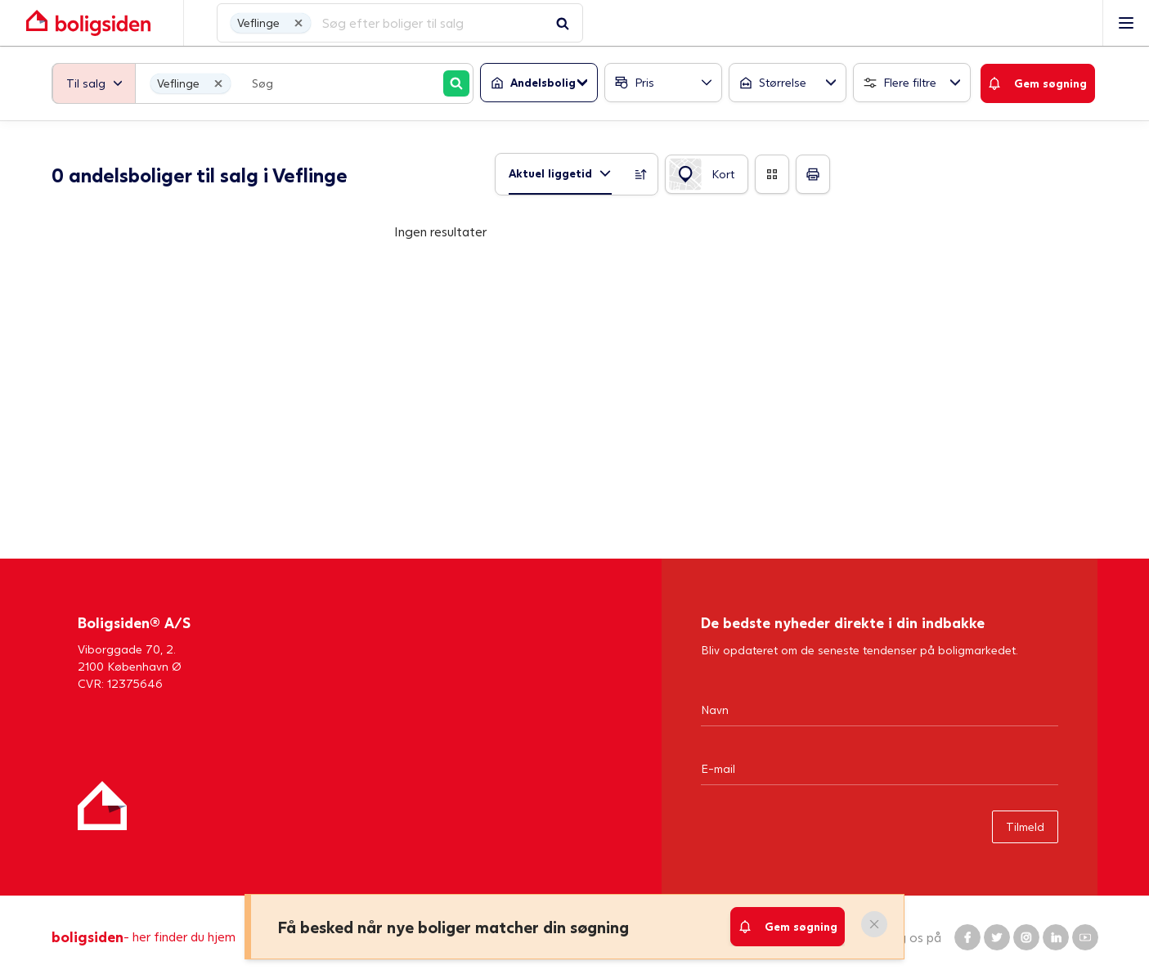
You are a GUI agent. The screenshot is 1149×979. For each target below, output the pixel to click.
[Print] (813, 174)
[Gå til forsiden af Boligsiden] (558, 23)
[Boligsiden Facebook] (967, 937)
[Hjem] (102, 805)
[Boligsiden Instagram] (1026, 937)
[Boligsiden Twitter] (997, 937)
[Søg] (456, 83)
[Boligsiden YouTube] (1085, 937)
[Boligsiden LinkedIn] (1056, 937)
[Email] (879, 768)
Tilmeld (1025, 826)
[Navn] (879, 709)
